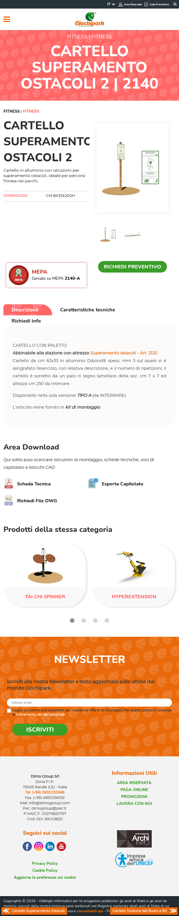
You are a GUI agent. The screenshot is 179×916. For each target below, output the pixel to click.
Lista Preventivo (156, 4)
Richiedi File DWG (30, 501)
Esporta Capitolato (115, 484)
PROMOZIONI (134, 796)
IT (108, 4)
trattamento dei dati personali (40, 714)
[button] (72, 620)
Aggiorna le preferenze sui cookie (45, 877)
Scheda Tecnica (27, 484)
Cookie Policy (44, 870)
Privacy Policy (45, 863)
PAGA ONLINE (134, 789)
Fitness (11, 111)
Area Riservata (130, 4)
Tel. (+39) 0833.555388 (44, 792)
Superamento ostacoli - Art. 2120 (123, 353)
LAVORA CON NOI (134, 803)
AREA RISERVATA (134, 783)
